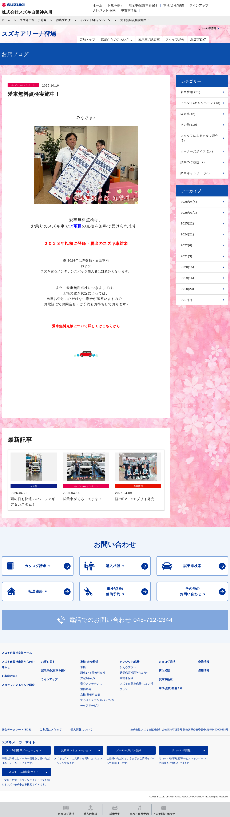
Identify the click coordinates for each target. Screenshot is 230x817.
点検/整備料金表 (90, 694)
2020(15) (187, 267)
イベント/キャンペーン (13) (200, 103)
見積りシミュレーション (76, 750)
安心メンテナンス (91, 683)
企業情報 (203, 661)
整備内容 (85, 689)
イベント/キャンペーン (95, 20)
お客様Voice (9, 676)
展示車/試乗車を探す (143, 5)
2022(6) (186, 245)
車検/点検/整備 (173, 5)
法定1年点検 (87, 678)
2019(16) (187, 278)
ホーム (97, 5)
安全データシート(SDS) (16, 729)
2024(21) (187, 234)
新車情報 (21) (190, 92)
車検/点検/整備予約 (170, 688)
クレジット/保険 (104, 10)
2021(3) (186, 256)
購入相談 (164, 670)
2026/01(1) (189, 212)
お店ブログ (63, 20)
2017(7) (186, 300)
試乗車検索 (165, 679)
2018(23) (187, 289)
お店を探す (115, 5)
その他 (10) (189, 124)
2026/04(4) (189, 201)
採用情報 (203, 670)
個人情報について (81, 729)
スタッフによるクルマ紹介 (18, 684)
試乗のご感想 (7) (193, 162)
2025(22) (187, 223)
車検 (83, 667)
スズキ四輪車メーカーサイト (23, 750)
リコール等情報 (181, 750)
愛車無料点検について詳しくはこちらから (86, 326)
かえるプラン (128, 667)
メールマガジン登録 (128, 750)
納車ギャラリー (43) (195, 173)
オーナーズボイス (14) (197, 151)
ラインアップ (198, 5)
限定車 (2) (188, 114)
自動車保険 (126, 678)
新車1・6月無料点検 (92, 672)
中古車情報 (129, 10)
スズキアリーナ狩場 (33, 20)
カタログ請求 (167, 661)
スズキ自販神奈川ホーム (17, 652)
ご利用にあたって (51, 729)
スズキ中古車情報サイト (24, 771)
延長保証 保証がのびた (134, 672)
